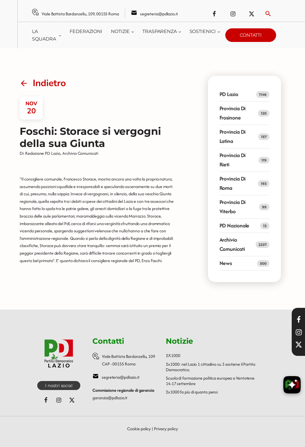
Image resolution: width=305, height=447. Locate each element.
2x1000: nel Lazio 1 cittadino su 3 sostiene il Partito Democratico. (210, 366)
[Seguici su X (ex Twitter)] (251, 14)
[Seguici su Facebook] (214, 14)
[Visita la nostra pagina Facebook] (298, 319)
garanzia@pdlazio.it (109, 398)
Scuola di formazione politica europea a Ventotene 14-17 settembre (210, 380)
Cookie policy (139, 429)
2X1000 (173, 355)
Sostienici (202, 31)
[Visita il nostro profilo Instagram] (298, 332)
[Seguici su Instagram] (232, 14)
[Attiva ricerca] (268, 13)
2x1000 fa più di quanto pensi (192, 392)
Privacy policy (166, 429)
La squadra (44, 35)
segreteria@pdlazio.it (159, 14)
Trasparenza (159, 31)
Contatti (251, 35)
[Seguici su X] (298, 344)
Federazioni (86, 31)
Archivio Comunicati (80, 153)
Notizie (120, 31)
